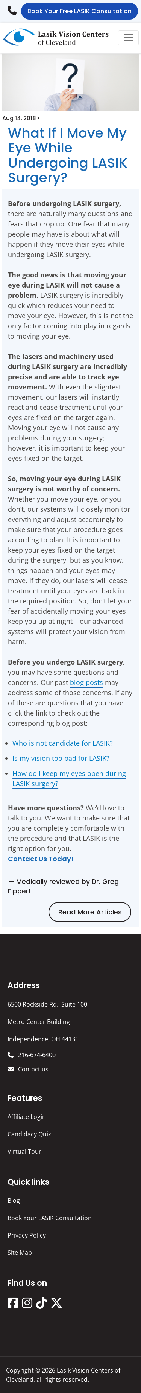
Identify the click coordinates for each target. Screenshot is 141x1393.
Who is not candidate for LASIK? (62, 743)
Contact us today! (41, 859)
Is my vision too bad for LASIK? (60, 758)
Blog (14, 1200)
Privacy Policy (27, 1235)
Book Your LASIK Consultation (50, 1218)
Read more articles (90, 912)
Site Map (20, 1252)
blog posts (86, 682)
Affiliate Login (27, 1117)
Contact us (33, 1069)
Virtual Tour (24, 1151)
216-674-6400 (14, 8)
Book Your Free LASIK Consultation (79, 11)
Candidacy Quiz (29, 1134)
